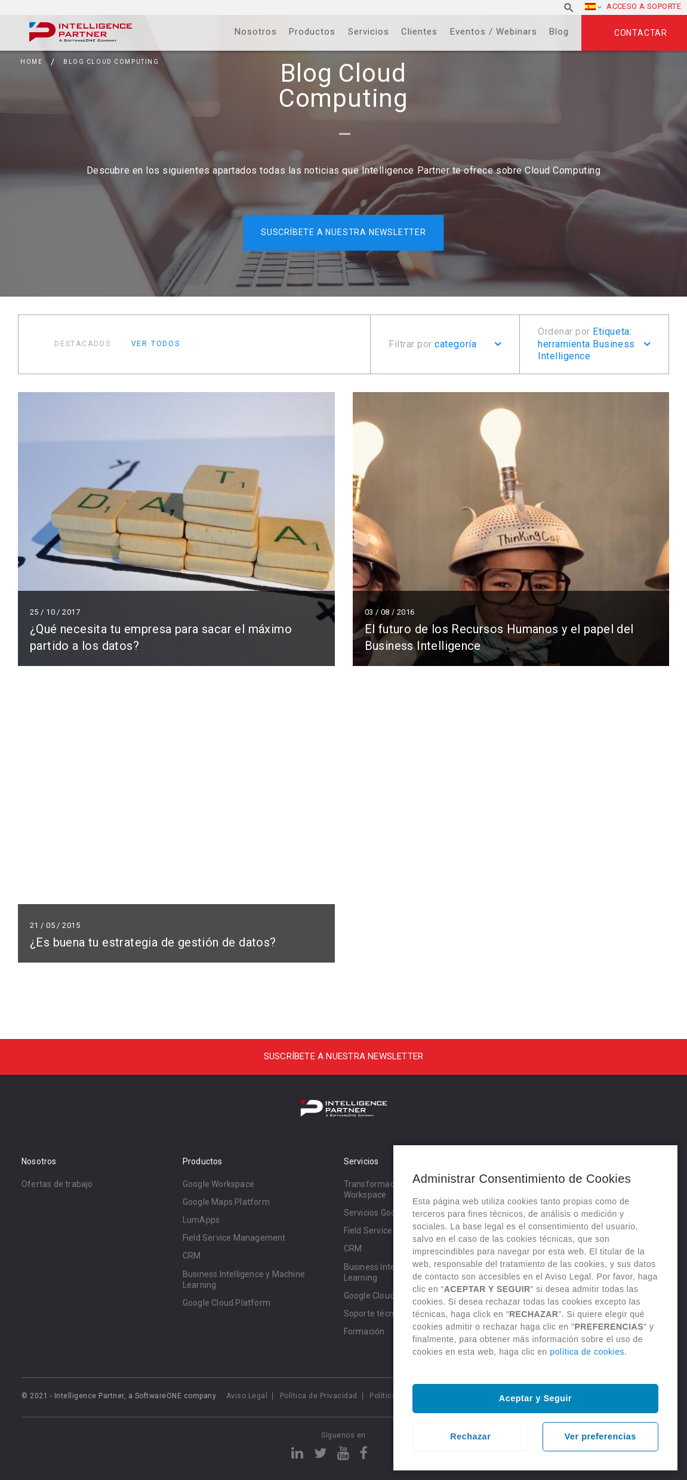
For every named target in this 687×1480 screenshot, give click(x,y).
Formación (364, 1331)
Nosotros (256, 31)
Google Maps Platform (226, 1202)
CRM (192, 1255)
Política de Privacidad (319, 1395)
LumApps (201, 1220)
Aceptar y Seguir (535, 1398)
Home (31, 61)
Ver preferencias (600, 1436)
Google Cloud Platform (226, 1303)
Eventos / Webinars (493, 31)
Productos (312, 31)
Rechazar (470, 1436)
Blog (559, 31)
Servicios (368, 31)
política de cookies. (588, 1351)
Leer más (176, 529)
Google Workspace (218, 1184)
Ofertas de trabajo (57, 1184)
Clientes (419, 31)
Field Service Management (234, 1237)
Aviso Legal (247, 1395)
